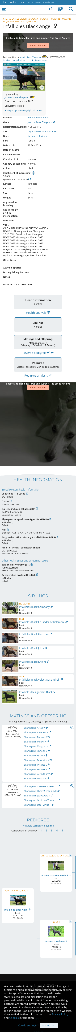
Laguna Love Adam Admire (42, 121)
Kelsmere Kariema (37, 126)
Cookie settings (27, 1025)
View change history (14, 50)
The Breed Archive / (14, 2)
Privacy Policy (60, 1014)
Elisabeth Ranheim (38, 108)
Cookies (14, 1018)
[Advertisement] (38, 37)
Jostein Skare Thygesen (31, 47)
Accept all (49, 1025)
